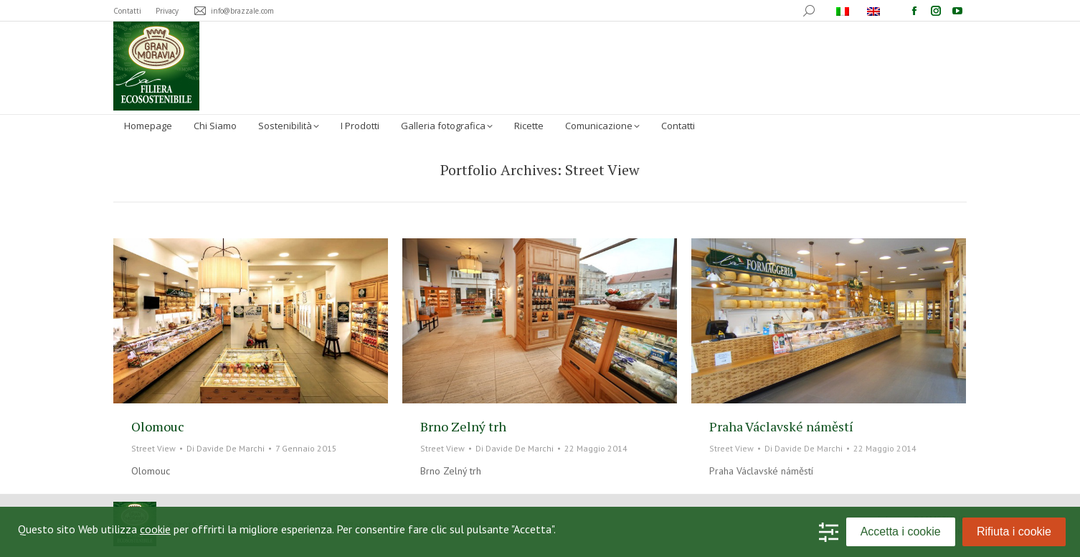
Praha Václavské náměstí (781, 426)
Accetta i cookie (901, 531)
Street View (153, 448)
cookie (155, 529)
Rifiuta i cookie (1014, 531)
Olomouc (157, 426)
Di (225, 448)
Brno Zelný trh (463, 426)
